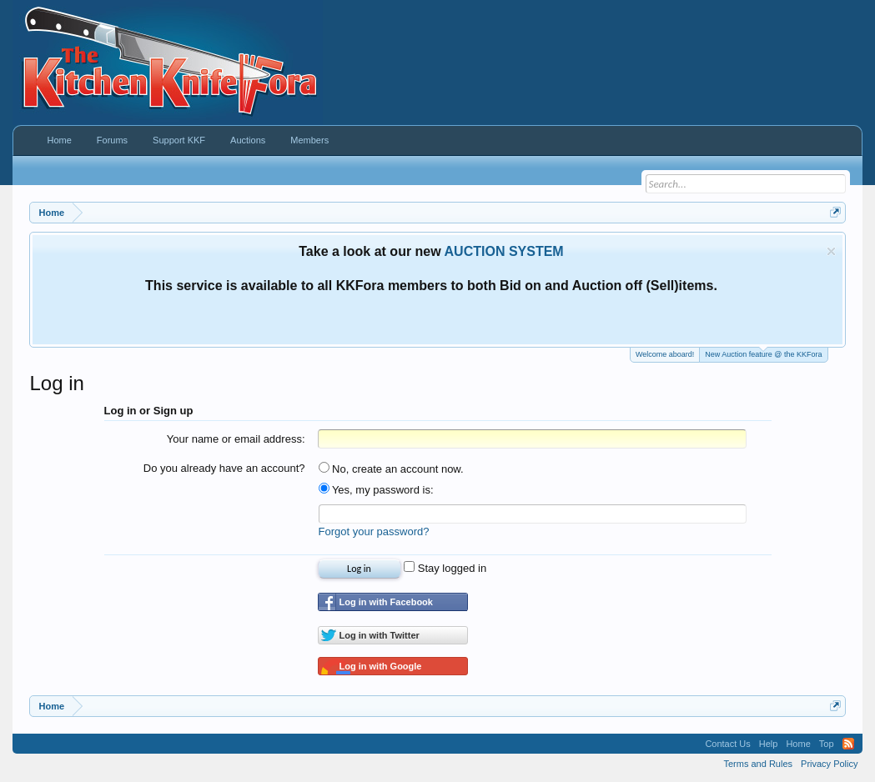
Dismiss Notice (831, 251)
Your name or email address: (236, 439)
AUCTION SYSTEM (504, 251)
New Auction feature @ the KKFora (763, 353)
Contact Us (727, 744)
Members (309, 140)
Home (59, 140)
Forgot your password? (374, 531)
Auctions (247, 140)
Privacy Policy (829, 764)
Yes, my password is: (376, 490)
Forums (112, 140)
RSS (848, 743)
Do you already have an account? (224, 468)
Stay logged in (445, 568)
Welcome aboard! (665, 354)
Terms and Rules (758, 764)
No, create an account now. (391, 469)
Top (826, 744)
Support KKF (179, 140)
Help (768, 744)
